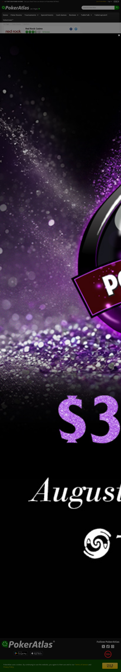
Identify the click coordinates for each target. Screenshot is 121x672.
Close (119, 35)
